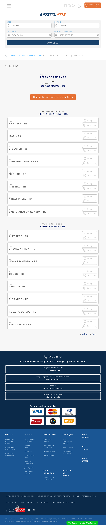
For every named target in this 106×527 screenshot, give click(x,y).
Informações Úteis (29, 456)
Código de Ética (44, 496)
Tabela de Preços (29, 502)
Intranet (45, 502)
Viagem (28, 435)
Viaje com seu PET (28, 473)
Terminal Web (89, 496)
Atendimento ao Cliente (48, 479)
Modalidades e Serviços (29, 440)
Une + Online (68, 447)
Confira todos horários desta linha (53, 97)
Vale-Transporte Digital (67, 441)
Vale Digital (86, 436)
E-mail (76, 496)
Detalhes (89, 125)
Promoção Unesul (47, 440)
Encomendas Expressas (68, 452)
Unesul (9, 435)
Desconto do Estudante (48, 446)
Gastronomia (48, 455)
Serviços (68, 435)
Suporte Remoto (62, 496)
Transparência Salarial (64, 502)
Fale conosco (48, 472)
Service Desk (27, 496)
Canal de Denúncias (9, 454)
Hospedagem (49, 451)
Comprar (90, 120)
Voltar (85, 334)
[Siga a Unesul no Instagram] (69, 7)
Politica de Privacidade (10, 448)
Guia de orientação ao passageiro (29, 464)
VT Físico (85, 448)
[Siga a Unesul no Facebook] (65, 7)
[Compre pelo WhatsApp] (82, 523)
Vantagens (49, 435)
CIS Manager (21, 521)
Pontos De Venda (67, 473)
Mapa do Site (12, 496)
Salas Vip (28, 451)
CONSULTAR (53, 43)
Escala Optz (12, 502)
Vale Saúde (85, 460)
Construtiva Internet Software (44, 521)
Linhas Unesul (27, 446)
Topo (94, 334)
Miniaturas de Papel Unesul (9, 441)
